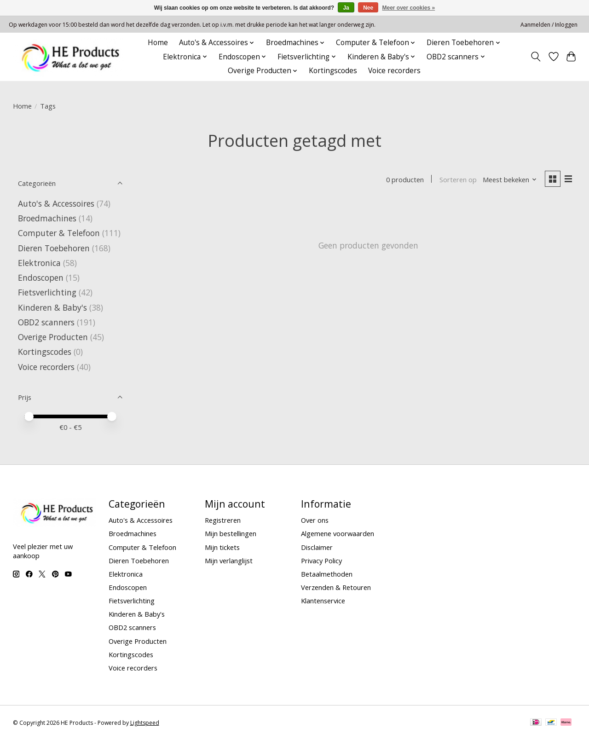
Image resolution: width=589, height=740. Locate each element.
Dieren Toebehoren (54, 248)
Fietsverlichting (47, 292)
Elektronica (39, 262)
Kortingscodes (333, 70)
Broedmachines (47, 218)
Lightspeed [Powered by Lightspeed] (144, 723)
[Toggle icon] (535, 56)
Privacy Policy (321, 560)
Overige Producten (53, 336)
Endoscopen (41, 277)
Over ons (315, 520)
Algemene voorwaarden (337, 533)
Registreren (223, 520)
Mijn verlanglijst (229, 560)
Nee (368, 8)
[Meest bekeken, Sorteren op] (510, 179)
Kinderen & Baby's (52, 307)
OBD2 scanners (46, 322)
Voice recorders (394, 70)
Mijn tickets (222, 547)
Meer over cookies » (408, 8)
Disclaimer (317, 547)
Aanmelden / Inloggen (548, 25)
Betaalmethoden (326, 573)
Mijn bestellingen (230, 533)
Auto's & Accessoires (56, 203)
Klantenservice (323, 600)
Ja (346, 8)
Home (158, 42)
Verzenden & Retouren (336, 587)
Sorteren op (458, 179)
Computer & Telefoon (59, 232)
